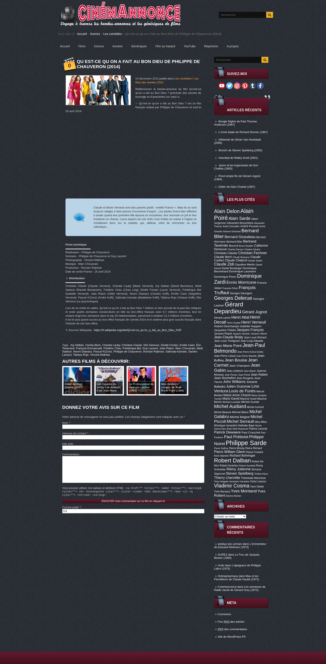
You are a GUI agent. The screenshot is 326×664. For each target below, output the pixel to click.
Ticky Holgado (221, 481)
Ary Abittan (77, 345)
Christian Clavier (225, 253)
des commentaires (232, 629)
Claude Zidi (224, 264)
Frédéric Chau (112, 348)
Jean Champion (239, 365)
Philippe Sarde (246, 442)
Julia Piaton (166, 348)
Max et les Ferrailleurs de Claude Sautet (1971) (236, 577)
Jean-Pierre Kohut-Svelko (250, 352)
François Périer (230, 288)
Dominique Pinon (225, 276)
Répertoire (211, 46)
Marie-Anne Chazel (237, 395)
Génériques (139, 46)
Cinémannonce (227, 586)
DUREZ (222, 554)
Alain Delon (227, 211)
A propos (232, 46)
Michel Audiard (230, 406)
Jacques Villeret (259, 333)
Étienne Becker (233, 496)
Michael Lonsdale (231, 402)
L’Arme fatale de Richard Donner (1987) (243, 132)
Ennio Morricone (241, 282)
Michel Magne (240, 417)
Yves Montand (244, 491)
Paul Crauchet (250, 432)
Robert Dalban (232, 460)
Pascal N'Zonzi (102, 351)
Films (81, 46)
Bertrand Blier (234, 241)
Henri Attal (240, 317)
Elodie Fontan (169, 345)
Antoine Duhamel (232, 231)
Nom (66, 422)
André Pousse (249, 226)
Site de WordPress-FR (232, 636)
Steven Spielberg (240, 473)
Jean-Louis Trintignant (227, 340)
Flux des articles (231, 621)
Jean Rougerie (245, 378)
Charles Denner (236, 249)
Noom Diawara (82, 351)
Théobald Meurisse (253, 478)
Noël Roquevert (240, 428)
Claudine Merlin (245, 264)
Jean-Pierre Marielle (246, 356)
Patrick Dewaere (227, 432)
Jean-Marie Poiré (228, 346)
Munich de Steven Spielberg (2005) (240, 150)
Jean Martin (250, 371)
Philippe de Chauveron (127, 351)
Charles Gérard (252, 249)
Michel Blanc (240, 412)
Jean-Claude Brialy (228, 337)
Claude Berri (223, 257)
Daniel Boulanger (232, 268)
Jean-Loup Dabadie (251, 340)
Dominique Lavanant (242, 271)
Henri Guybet (234, 322)
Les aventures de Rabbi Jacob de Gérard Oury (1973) (240, 588)
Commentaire (70, 454)
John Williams (234, 382)
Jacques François (250, 330)
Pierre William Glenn (230, 452)
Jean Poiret (244, 374)
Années (118, 46)
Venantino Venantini (239, 481)
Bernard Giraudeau (240, 237)
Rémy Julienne (238, 469)
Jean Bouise (236, 360)
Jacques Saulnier (241, 333)
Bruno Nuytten (246, 245)
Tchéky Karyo (261, 473)
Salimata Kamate (176, 351)
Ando (221, 565)
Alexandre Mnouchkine (240, 223)
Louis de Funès (242, 391)
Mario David (230, 398)
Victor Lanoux (258, 481)
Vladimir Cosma (231, 486)
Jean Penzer (231, 374)
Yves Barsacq (222, 491)
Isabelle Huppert (250, 326)
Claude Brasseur (240, 257)
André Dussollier (231, 226)
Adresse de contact (75, 433)
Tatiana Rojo (81, 354)
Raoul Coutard (254, 452)
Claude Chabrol (236, 260)
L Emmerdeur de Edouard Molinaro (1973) (240, 545)
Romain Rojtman (153, 351)
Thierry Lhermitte (227, 478)
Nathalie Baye (246, 425)
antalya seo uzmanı (230, 544)
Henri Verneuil (253, 322)
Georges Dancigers (241, 293)
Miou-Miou (261, 421)
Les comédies (112, 34)
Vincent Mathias (100, 354)
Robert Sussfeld (247, 465)
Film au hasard (165, 46)
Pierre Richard (253, 448)
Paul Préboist (236, 437)
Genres (95, 34)
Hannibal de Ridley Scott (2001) (238, 157)
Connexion (224, 614)
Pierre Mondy (236, 448)
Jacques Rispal (223, 333)
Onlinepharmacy (228, 576)
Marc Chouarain (185, 348)
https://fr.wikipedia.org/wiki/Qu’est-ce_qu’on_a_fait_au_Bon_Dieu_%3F (137, 330)
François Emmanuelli (89, 348)
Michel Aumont (255, 407)
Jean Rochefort (225, 378)
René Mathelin (221, 455)
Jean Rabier (259, 374)
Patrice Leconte (258, 428)
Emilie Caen (187, 345)
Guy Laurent (150, 348)
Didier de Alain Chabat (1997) (237, 186)
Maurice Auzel (248, 398)
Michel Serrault (240, 421)
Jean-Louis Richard (255, 337)
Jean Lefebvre (235, 370)
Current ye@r (71, 513)
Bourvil (233, 245)
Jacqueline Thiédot (225, 330)
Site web (67, 443)
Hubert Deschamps (226, 326)
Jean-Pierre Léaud (224, 355)
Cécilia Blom (93, 345)
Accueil (82, 34)
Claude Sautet (255, 260)
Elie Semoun (151, 345)
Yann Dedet (257, 486)
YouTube (190, 46)
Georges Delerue (233, 298)
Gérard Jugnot (254, 312)
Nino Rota (227, 428)
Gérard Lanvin (222, 317)
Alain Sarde (240, 218)
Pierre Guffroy (221, 448)
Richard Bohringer (242, 455)
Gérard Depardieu (228, 308)
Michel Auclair (250, 401)
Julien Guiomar (238, 386)
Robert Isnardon (229, 465)
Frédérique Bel (132, 348)
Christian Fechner (252, 253)
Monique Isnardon (225, 425)
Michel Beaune (222, 412)
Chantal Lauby (111, 345)
